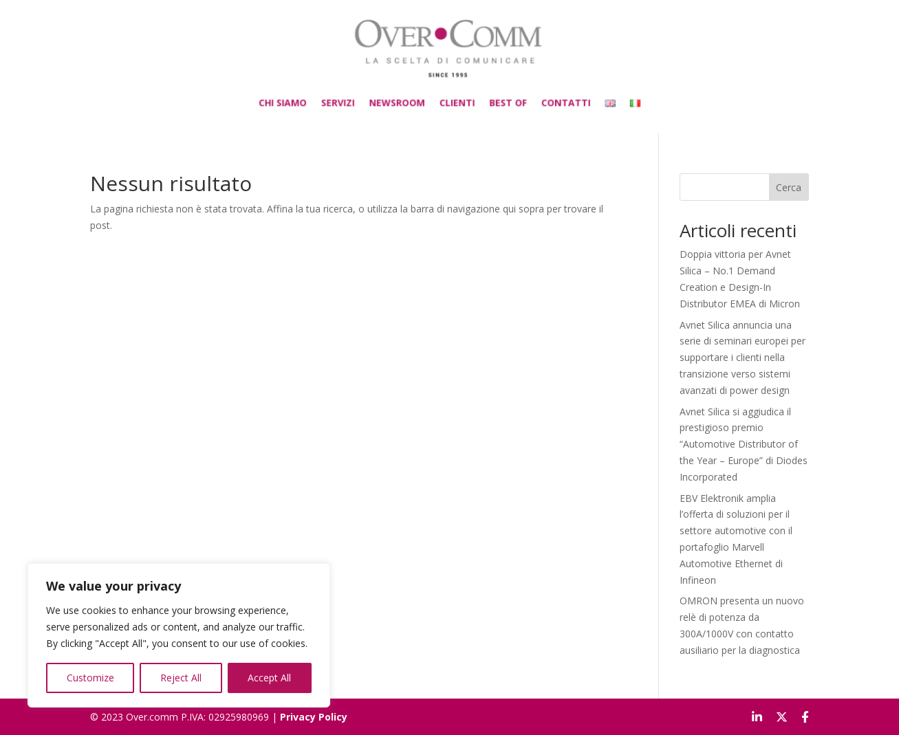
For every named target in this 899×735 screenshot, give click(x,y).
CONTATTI (546, 97)
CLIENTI (455, 97)
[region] (179, 635)
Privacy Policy (313, 716)
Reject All (181, 677)
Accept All (269, 677)
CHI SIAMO (310, 97)
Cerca (788, 187)
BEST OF (499, 97)
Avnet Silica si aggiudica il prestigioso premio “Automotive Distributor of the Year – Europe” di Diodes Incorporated (744, 444)
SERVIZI (356, 97)
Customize (90, 677)
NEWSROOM (405, 97)
